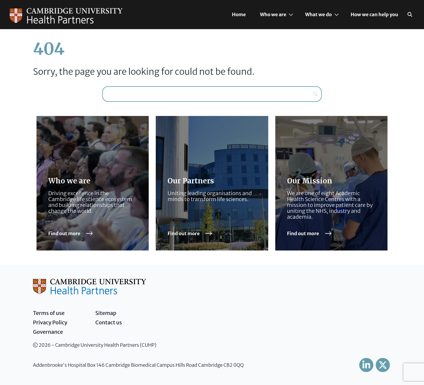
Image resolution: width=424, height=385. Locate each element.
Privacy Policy (50, 322)
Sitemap (105, 313)
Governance (48, 331)
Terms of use (48, 313)
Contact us (108, 322)
